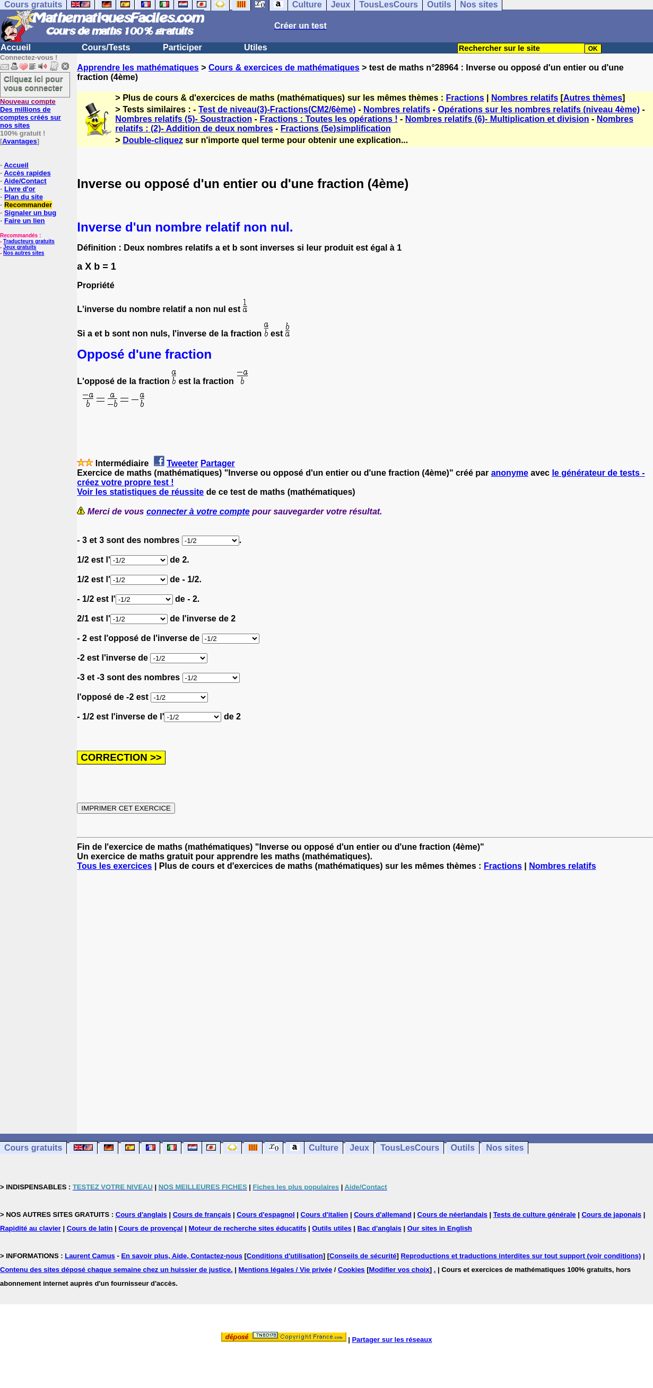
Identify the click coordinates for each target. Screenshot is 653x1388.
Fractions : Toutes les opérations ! (328, 118)
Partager (218, 463)
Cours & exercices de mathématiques (284, 67)
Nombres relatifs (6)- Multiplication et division (497, 118)
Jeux (359, 1147)
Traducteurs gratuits (29, 241)
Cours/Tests (106, 47)
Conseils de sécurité (362, 1256)
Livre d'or (20, 189)
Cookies (351, 1270)
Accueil (16, 47)
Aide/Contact (25, 181)
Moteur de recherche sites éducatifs (248, 1228)
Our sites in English (439, 1228)
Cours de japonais (611, 1214)
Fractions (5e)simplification (336, 128)
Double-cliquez (153, 140)
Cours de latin (90, 1228)
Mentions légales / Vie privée (285, 1270)
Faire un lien (24, 221)
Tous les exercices (114, 865)
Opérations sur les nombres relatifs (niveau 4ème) (539, 109)
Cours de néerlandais (452, 1214)
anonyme (509, 472)
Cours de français (202, 1214)
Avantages (19, 141)
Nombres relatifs (524, 97)
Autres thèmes (592, 97)
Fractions (465, 97)
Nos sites (505, 1147)
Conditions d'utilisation (285, 1256)
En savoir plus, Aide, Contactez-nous (181, 1256)
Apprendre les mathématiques (137, 67)
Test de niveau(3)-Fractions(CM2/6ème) (277, 109)
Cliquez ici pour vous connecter (33, 83)
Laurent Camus (90, 1256)
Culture (323, 1147)
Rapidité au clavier (30, 1228)
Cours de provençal (150, 1228)
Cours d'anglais (141, 1214)
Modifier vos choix (399, 1270)
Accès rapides (27, 173)
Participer (182, 47)
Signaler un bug (30, 213)
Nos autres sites (23, 253)
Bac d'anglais (380, 1228)
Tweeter (182, 463)
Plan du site (23, 197)
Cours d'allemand (383, 1214)
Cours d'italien (325, 1214)
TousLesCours (409, 1147)
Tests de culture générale (534, 1214)
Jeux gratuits (19, 247)
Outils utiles (331, 1228)
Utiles (255, 47)
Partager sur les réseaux (392, 1339)
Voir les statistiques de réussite (140, 491)
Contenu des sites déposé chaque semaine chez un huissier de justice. (116, 1270)
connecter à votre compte (198, 511)
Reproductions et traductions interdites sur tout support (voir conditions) (520, 1256)
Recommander (28, 205)
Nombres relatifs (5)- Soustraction (183, 118)
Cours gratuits (33, 1147)
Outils (463, 1147)
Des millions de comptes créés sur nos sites (30, 113)
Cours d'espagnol (265, 1214)
